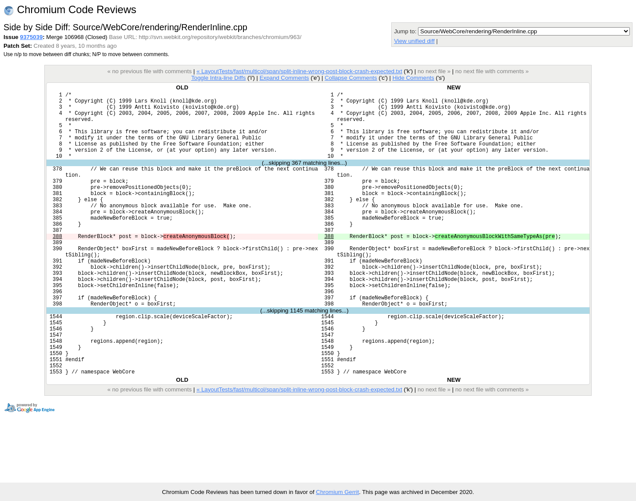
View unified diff (414, 41)
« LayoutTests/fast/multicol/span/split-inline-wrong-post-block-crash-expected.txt (299, 71)
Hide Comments (413, 78)
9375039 (31, 37)
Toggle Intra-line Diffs (218, 78)
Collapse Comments (351, 78)
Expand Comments (284, 78)
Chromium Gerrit (337, 492)
